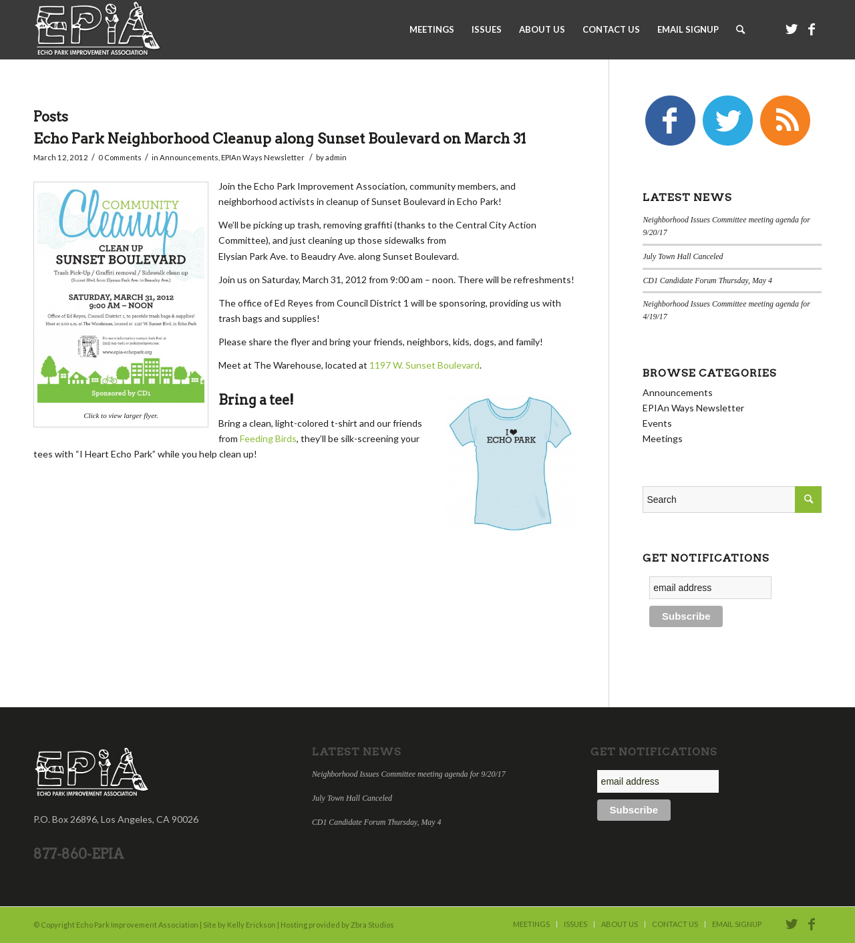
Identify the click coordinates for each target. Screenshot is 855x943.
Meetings (663, 438)
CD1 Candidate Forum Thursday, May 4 (707, 280)
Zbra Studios (372, 924)
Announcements (189, 157)
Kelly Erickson (251, 924)
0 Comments (120, 157)
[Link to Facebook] (812, 29)
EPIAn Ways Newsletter (263, 157)
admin (336, 157)
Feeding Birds (268, 438)
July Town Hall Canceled (683, 256)
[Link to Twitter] (792, 29)
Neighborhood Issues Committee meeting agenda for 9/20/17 (409, 774)
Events (657, 423)
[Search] (740, 29)
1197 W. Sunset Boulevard (424, 365)
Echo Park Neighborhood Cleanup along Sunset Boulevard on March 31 (279, 138)
